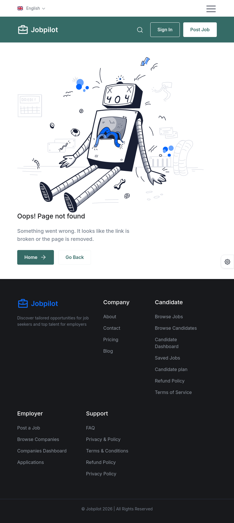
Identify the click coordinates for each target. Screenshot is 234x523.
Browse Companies (38, 439)
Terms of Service (173, 392)
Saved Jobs (167, 358)
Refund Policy (170, 381)
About (109, 316)
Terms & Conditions (107, 451)
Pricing (110, 339)
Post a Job (28, 428)
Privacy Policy (101, 474)
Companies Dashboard (42, 451)
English (29, 8)
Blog (108, 351)
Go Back (75, 257)
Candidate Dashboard (167, 343)
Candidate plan (171, 369)
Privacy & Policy (103, 439)
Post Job (200, 29)
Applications (30, 462)
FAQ (90, 428)
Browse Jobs (169, 316)
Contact (111, 328)
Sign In (165, 29)
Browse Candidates (176, 328)
